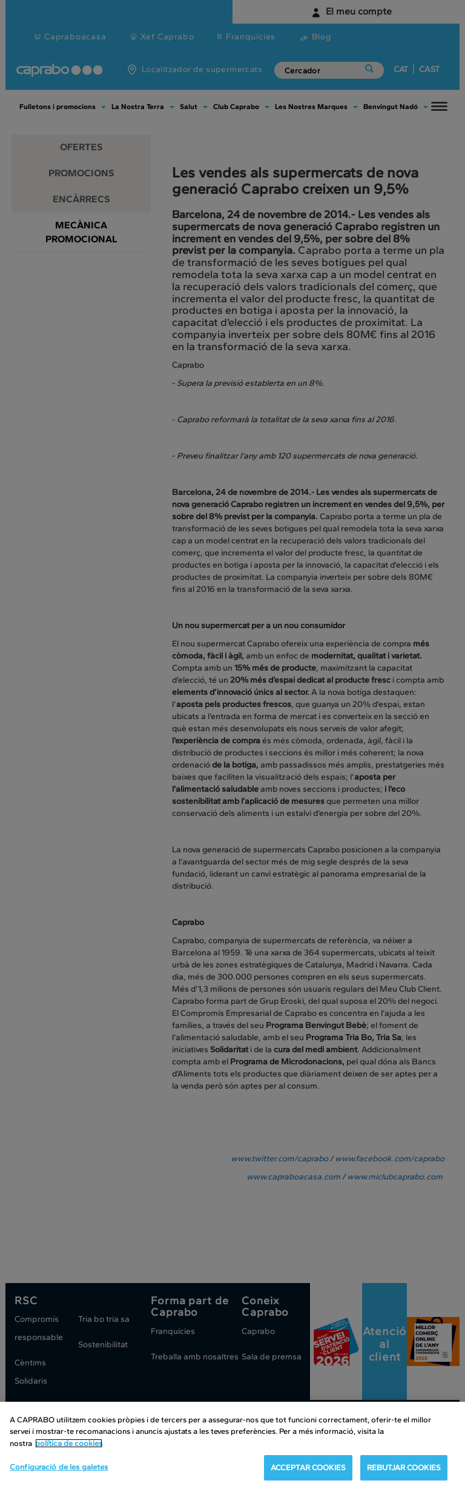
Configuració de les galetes (59, 1466)
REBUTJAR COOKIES (404, 1467)
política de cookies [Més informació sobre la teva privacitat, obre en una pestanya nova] (68, 1443)
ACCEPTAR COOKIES (308, 1467)
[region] (232, 1445)
